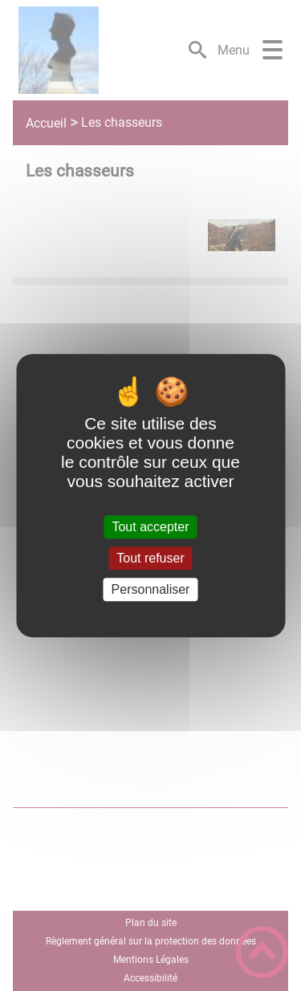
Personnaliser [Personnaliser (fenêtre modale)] (151, 589)
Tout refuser (150, 558)
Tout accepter (150, 527)
